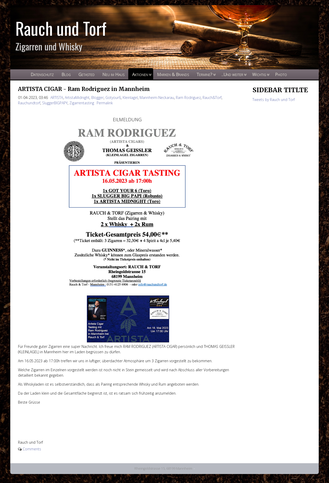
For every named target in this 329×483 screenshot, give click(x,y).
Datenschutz (42, 74)
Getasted (86, 74)
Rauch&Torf (212, 97)
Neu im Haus (113, 74)
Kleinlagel (130, 97)
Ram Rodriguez (188, 97)
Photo (281, 74)
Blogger (97, 97)
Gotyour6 (113, 97)
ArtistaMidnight (77, 97)
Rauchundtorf (29, 102)
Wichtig (259, 74)
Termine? (204, 74)
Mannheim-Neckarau (157, 97)
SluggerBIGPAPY (55, 102)
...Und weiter (232, 74)
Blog (66, 74)
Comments (32, 449)
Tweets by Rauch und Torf (273, 99)
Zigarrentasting (81, 102)
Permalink (105, 102)
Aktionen (140, 74)
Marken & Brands (173, 74)
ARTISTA (56, 97)
